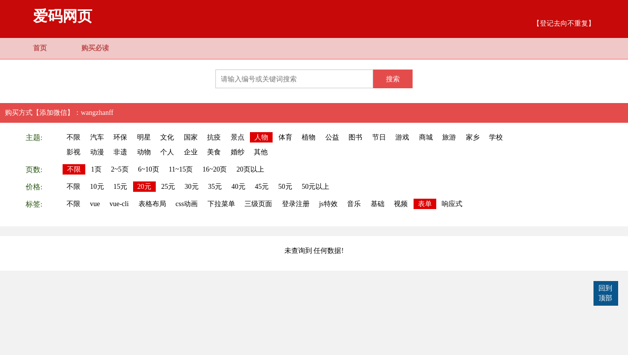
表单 (425, 204)
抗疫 (214, 137)
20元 (144, 186)
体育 (285, 137)
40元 (238, 186)
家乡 (473, 137)
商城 (426, 137)
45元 (262, 186)
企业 (191, 152)
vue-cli (119, 204)
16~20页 (215, 169)
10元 (97, 186)
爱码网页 (62, 16)
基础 (377, 204)
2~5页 (120, 169)
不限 (73, 137)
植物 (308, 137)
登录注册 (296, 204)
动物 (144, 152)
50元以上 (315, 186)
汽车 (97, 137)
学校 (496, 137)
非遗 (120, 152)
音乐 (354, 204)
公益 (332, 137)
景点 (237, 137)
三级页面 (258, 204)
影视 (73, 152)
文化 (167, 137)
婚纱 (237, 152)
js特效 (328, 204)
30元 (192, 186)
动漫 (97, 152)
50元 (285, 186)
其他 (261, 152)
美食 (214, 152)
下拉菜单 (221, 204)
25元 (168, 186)
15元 (120, 186)
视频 (401, 204)
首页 (40, 48)
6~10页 (148, 169)
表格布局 (152, 204)
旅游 (449, 137)
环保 (120, 137)
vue (95, 204)
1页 (96, 169)
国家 (191, 137)
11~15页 (181, 169)
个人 (167, 152)
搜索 (393, 79)
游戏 (402, 137)
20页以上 (250, 169)
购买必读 (95, 48)
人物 (261, 137)
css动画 (186, 204)
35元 (215, 186)
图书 (355, 137)
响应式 (452, 204)
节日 (379, 137)
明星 (144, 137)
